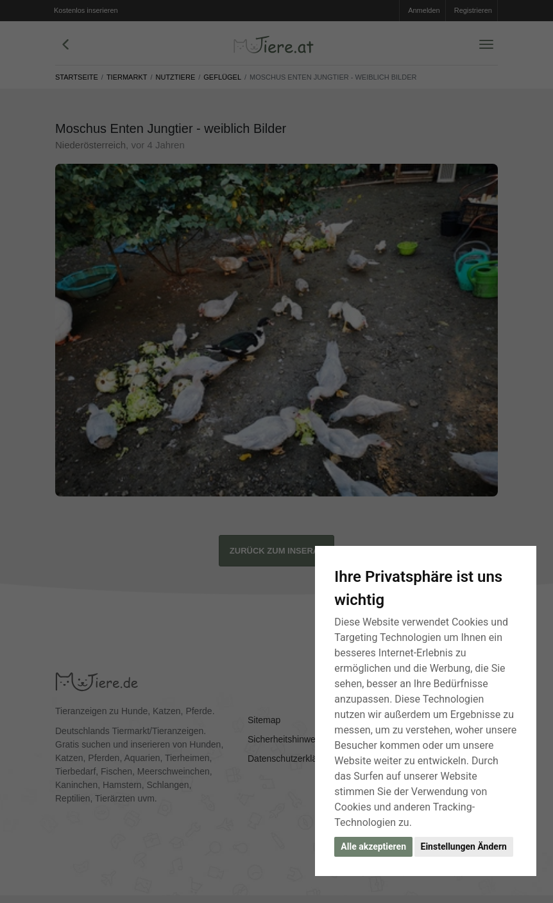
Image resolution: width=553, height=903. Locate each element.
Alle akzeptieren (373, 846)
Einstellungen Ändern (464, 846)
